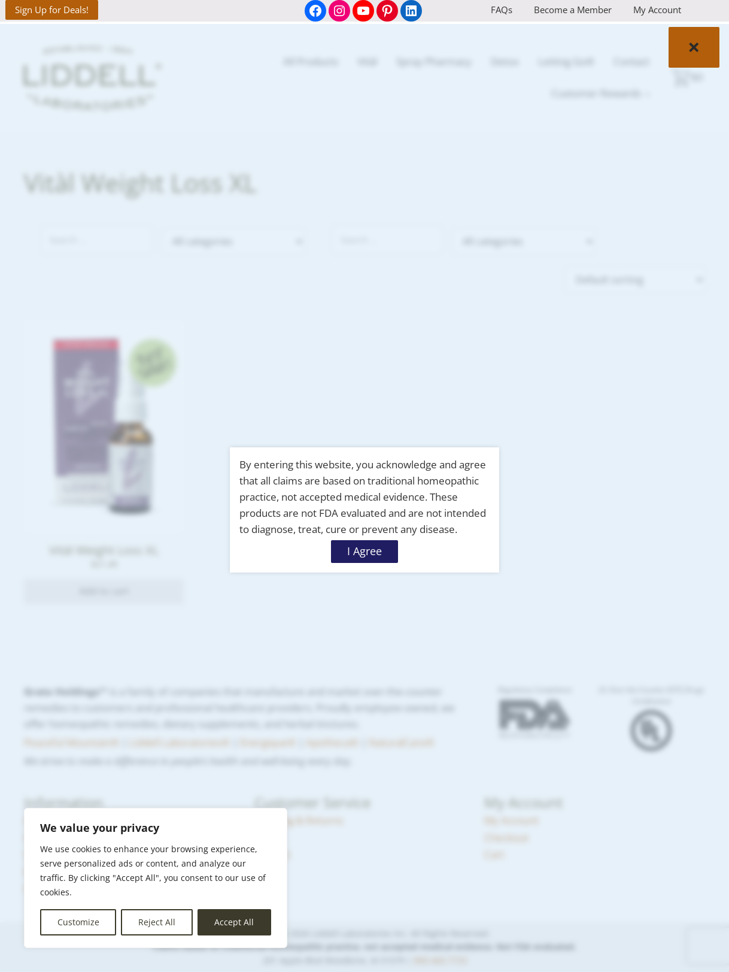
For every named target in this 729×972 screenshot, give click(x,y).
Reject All (156, 922)
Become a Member (573, 10)
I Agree (364, 551)
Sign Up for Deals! (52, 10)
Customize (78, 922)
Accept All (234, 922)
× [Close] (694, 47)
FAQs (501, 10)
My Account (657, 10)
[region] (155, 878)
